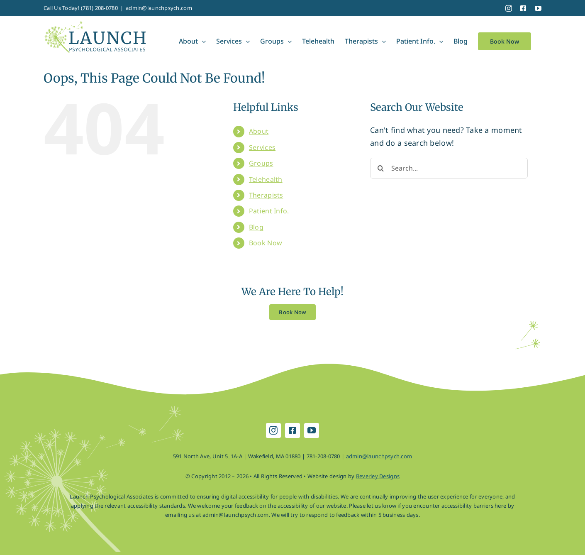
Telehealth (266, 179)
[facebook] (292, 430)
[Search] (380, 168)
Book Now (265, 242)
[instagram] (273, 430)
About (258, 131)
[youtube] (311, 430)
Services (262, 147)
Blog (256, 227)
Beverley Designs (378, 476)
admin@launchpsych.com (159, 8)
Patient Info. (269, 210)
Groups (261, 163)
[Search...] (449, 168)
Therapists (266, 195)
